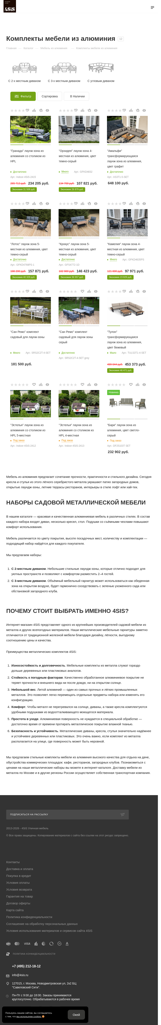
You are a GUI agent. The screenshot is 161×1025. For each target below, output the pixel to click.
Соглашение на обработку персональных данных (42, 924)
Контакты (13, 862)
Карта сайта (15, 910)
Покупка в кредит (18, 876)
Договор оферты (18, 903)
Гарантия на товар (19, 896)
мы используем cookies (29, 1016)
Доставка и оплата (19, 869)
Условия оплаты (18, 882)
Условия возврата (19, 889)
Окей (76, 1014)
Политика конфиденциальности (29, 917)
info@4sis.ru (20, 975)
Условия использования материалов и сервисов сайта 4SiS (49, 930)
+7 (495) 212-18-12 (26, 966)
